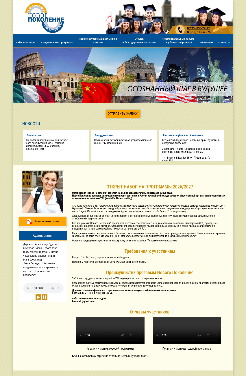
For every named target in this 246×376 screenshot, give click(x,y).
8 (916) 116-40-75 (199, 32)
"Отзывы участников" (134, 356)
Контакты (224, 42)
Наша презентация (42, 222)
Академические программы (57, 42)
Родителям (206, 42)
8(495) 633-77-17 (198, 28)
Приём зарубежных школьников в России (98, 40)
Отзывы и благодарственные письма (139, 40)
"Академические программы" (162, 240)
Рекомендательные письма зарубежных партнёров (178, 40)
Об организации (25, 42)
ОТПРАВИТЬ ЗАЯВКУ (122, 113)
